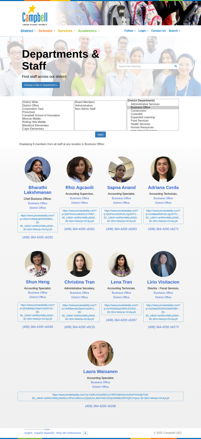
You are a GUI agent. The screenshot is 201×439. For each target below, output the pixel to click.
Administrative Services (153, 95)
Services (66, 22)
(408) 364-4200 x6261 (79, 220)
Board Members (100, 93)
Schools (47, 22)
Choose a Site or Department (41, 76)
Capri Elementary (48, 120)
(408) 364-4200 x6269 (37, 318)
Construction (153, 102)
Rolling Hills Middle (48, 113)
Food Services (153, 111)
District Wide (48, 93)
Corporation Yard (48, 100)
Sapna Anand (121, 178)
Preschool (48, 103)
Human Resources (153, 118)
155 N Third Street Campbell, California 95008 (122, 430)
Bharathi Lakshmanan (37, 181)
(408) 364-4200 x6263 (121, 220)
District (28, 22)
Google (47, 420)
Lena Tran (121, 272)
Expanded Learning (153, 108)
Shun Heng (38, 272)
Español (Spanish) (44, 424)
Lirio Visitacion (163, 272)
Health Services (153, 115)
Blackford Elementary (48, 116)
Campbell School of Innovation (48, 106)
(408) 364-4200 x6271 (163, 220)
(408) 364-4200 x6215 (79, 318)
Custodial (153, 105)
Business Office (153, 98)
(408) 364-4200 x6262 (37, 228)
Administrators (100, 96)
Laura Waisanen (100, 362)
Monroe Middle (48, 109)
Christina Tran (79, 272)
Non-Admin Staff (100, 100)
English (28, 424)
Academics (88, 22)
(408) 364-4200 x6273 (163, 318)
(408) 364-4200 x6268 (100, 397)
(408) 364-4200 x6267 (121, 311)
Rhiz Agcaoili (80, 178)
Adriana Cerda (163, 178)
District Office (48, 96)
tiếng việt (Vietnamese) (68, 424)
